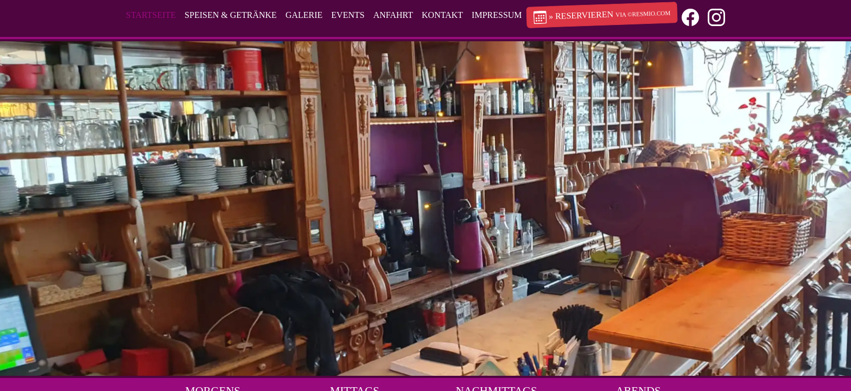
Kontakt (442, 15)
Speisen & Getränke (231, 15)
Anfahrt (393, 15)
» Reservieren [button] (601, 16)
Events (347, 15)
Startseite (151, 15)
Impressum (497, 15)
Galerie (303, 15)
